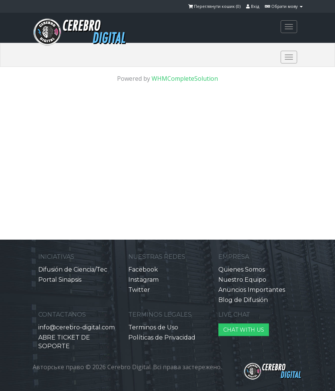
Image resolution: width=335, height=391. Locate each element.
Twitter (139, 289)
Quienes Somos (241, 269)
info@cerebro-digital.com (76, 327)
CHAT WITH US (243, 329)
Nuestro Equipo (242, 279)
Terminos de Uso (153, 327)
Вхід (252, 6)
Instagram (143, 279)
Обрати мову (284, 6)
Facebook (143, 269)
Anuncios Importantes (251, 289)
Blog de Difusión (243, 299)
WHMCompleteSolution (185, 78)
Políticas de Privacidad (161, 337)
